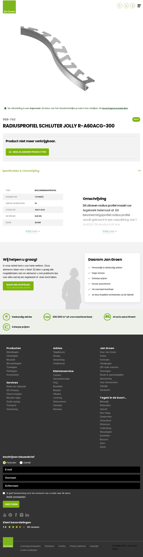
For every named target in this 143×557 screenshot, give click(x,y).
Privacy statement (78, 546)
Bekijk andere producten (27, 152)
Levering (57, 398)
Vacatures (105, 390)
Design (56, 356)
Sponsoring (106, 378)
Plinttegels (11, 371)
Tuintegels (11, 367)
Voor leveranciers (109, 382)
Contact (57, 375)
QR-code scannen (109, 367)
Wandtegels (12, 352)
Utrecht (103, 409)
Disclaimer (49, 546)
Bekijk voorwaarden (16, 496)
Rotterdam (105, 405)
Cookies (62, 546)
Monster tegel (13, 398)
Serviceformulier (61, 379)
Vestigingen (106, 363)
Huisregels (105, 371)
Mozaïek (10, 360)
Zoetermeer (106, 416)
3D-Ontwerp (12, 390)
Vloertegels (12, 356)
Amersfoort (105, 420)
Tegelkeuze (59, 352)
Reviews (57, 409)
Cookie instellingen (28, 550)
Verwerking (12, 409)
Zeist (102, 443)
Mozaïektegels (13, 363)
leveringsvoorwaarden (115, 108)
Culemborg (105, 428)
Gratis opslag (13, 401)
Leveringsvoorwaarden (30, 546)
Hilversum (105, 424)
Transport (11, 405)
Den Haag (105, 413)
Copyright (94, 546)
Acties (103, 356)
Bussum (104, 439)
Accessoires (12, 375)
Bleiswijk (104, 401)
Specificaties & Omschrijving (71, 171)
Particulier (11, 462)
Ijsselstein (105, 435)
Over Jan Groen (108, 352)
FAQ (55, 382)
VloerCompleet (14, 394)
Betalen (57, 390)
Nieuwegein (106, 432)
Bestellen (58, 386)
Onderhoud (59, 363)
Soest (103, 447)
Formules (105, 360)
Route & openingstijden (112, 375)
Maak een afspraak (16, 386)
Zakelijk (104, 386)
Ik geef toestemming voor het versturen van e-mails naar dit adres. (73, 495)
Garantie (57, 405)
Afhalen (57, 394)
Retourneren (59, 401)
